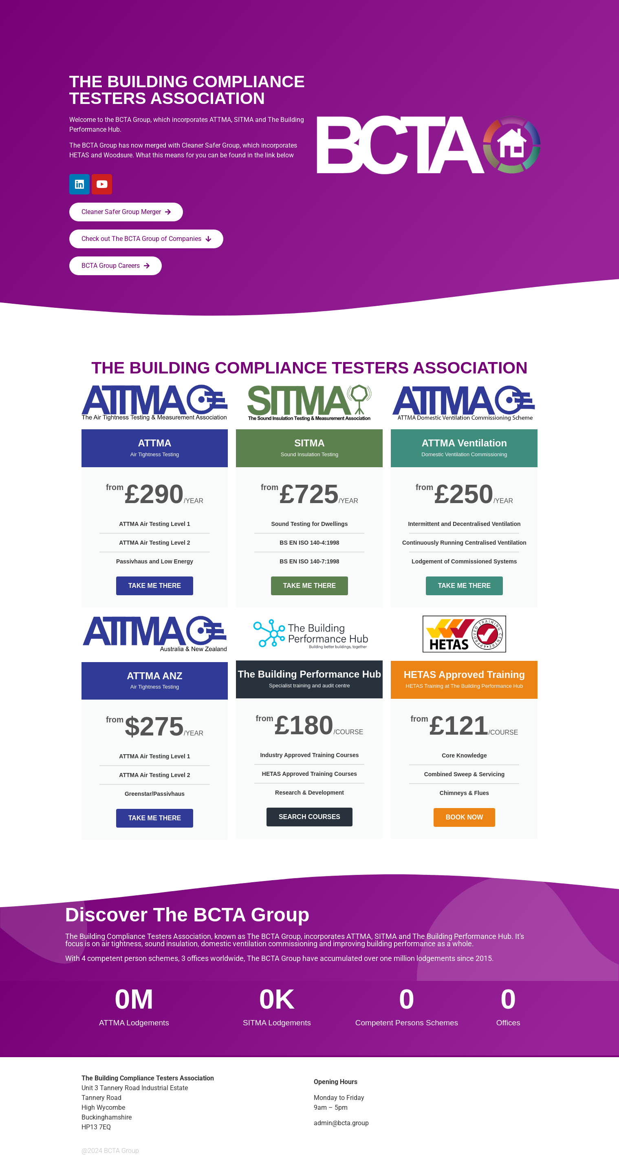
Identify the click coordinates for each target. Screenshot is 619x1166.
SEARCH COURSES (309, 816)
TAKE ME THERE (154, 585)
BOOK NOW (464, 817)
